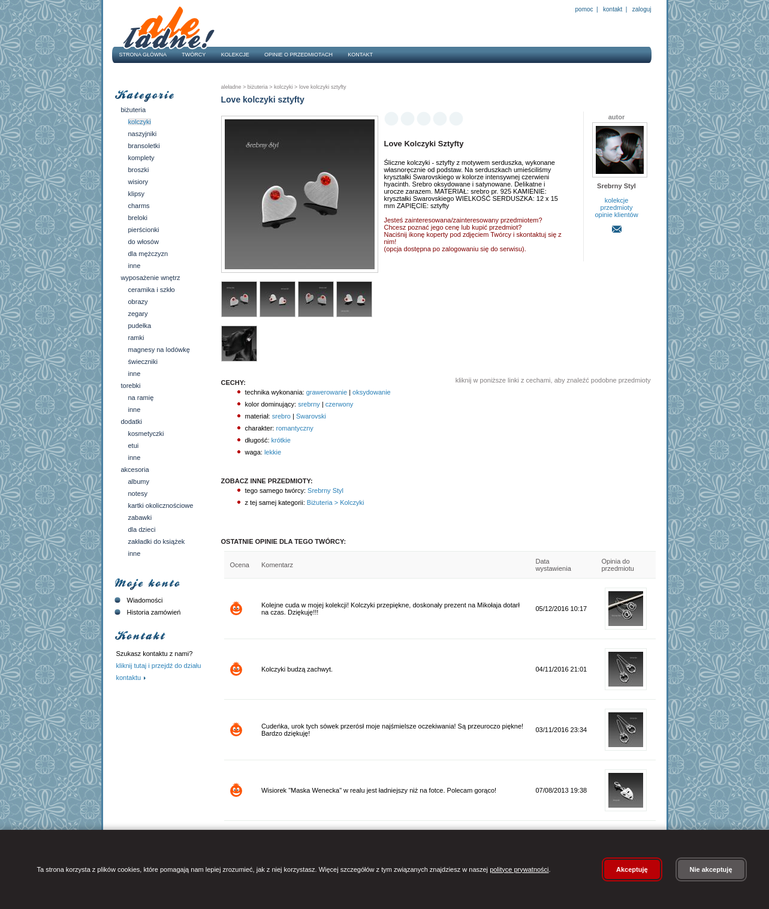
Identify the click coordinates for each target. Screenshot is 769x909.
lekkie (272, 452)
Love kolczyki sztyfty (321, 87)
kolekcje (617, 200)
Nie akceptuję (711, 869)
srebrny (309, 404)
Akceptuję (632, 869)
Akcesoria (135, 469)
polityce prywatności (519, 869)
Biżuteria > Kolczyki (334, 502)
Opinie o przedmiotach (298, 55)
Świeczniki (143, 361)
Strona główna (143, 55)
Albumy (138, 481)
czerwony (339, 404)
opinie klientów (616, 214)
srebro (281, 416)
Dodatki (131, 421)
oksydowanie (371, 392)
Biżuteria (133, 109)
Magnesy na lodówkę (159, 349)
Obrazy (138, 301)
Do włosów (143, 241)
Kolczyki (140, 121)
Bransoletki (144, 145)
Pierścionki (143, 229)
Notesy (137, 493)
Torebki (131, 385)
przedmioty (617, 207)
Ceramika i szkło (151, 289)
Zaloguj (641, 9)
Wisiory (138, 181)
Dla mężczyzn (148, 253)
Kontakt (612, 9)
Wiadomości (137, 600)
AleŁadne (231, 87)
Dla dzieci (142, 529)
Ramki (136, 337)
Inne (134, 265)
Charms (139, 205)
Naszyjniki (142, 133)
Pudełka (140, 325)
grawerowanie (326, 392)
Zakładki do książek (156, 541)
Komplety (141, 157)
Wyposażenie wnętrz (150, 277)
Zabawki (140, 517)
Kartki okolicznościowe (161, 505)
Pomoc (584, 9)
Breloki (137, 217)
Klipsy (136, 193)
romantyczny (294, 428)
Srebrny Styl (324, 490)
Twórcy (194, 55)
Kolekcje (235, 55)
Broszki (138, 169)
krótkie (281, 440)
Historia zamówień (146, 612)
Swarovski (311, 416)
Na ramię (141, 397)
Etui (133, 445)
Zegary (138, 313)
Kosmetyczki (146, 433)
